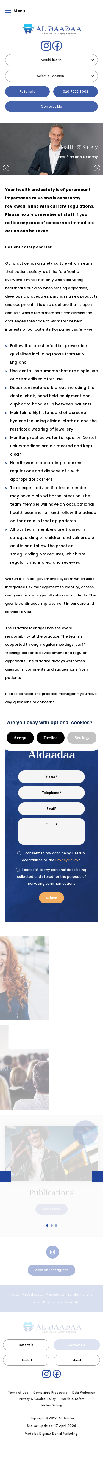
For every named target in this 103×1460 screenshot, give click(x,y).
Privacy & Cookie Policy (37, 1396)
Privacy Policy (67, 858)
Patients (77, 1358)
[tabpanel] (51, 1174)
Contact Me (51, 104)
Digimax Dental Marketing (58, 1431)
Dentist (26, 1358)
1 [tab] (47, 1223)
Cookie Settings (52, 1403)
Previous (6, 166)
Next (97, 166)
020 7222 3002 (75, 89)
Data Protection (83, 1390)
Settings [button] (81, 736)
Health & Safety (72, 1396)
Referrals (27, 89)
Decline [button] (51, 736)
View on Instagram (51, 1268)
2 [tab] (52, 1223)
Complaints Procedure (50, 1390)
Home (60, 154)
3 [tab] (56, 1223)
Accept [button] (20, 736)
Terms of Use (18, 1390)
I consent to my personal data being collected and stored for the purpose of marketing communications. (51, 874)
